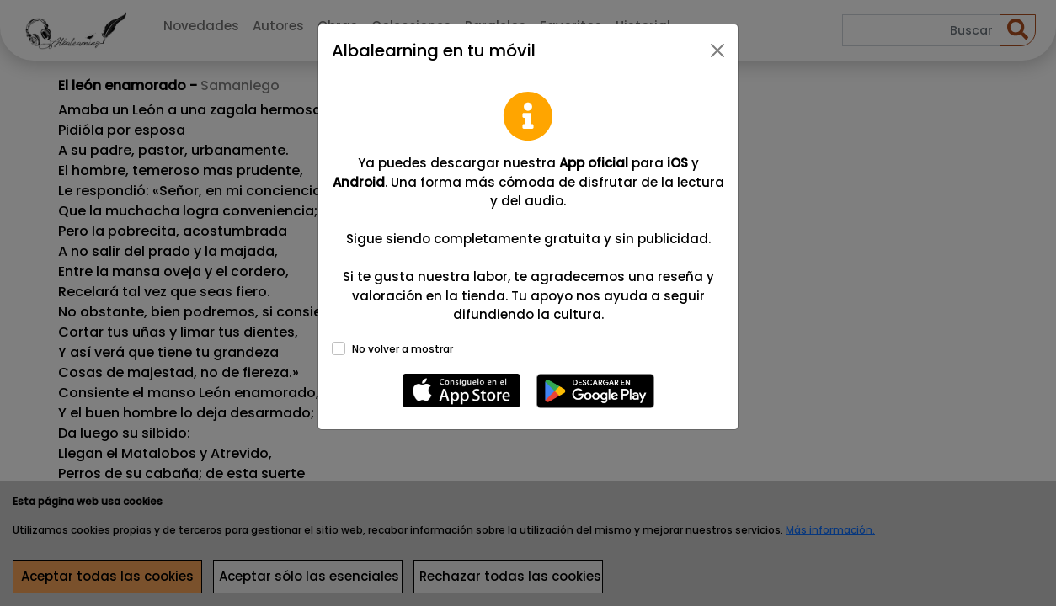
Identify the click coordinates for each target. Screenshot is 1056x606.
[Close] (717, 50)
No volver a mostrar (402, 349)
